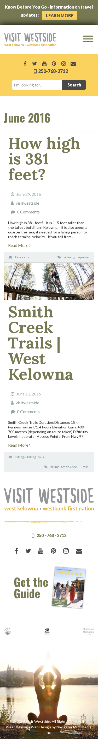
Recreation (22, 257)
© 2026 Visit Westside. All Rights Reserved (48, 721)
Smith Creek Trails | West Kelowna (40, 343)
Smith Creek (69, 467)
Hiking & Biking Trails (29, 457)
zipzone (83, 257)
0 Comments (28, 211)
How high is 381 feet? (44, 158)
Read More (19, 245)
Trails (85, 467)
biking (54, 467)
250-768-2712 (52, 71)
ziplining (69, 257)
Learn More (59, 15)
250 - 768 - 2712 (51, 535)
